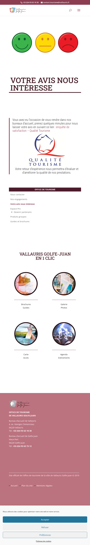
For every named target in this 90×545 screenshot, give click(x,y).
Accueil (14, 485)
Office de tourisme (45, 189)
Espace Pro (15, 209)
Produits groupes (18, 216)
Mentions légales (44, 485)
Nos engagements (18, 199)
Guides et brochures (19, 221)
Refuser (45, 527)
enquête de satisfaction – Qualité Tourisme (40, 128)
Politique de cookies (43, 541)
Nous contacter (17, 194)
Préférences (45, 535)
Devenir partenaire (23, 212)
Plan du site (27, 485)
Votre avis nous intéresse (22, 204)
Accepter (45, 519)
